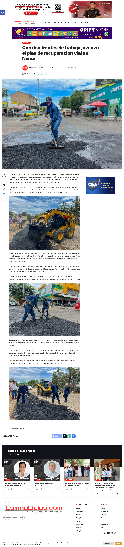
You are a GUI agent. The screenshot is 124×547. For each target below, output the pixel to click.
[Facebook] (102, 535)
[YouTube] (108, 535)
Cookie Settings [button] (108, 543)
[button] (2, 12)
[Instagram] (111, 535)
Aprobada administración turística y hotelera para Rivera (75, 488)
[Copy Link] (44, 74)
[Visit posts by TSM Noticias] (25, 68)
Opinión (8, 482)
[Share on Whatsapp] (39, 74)
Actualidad (26, 42)
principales (22, 430)
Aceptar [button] (118, 543)
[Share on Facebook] (31, 74)
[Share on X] (35, 74)
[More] (52, 74)
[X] (105, 535)
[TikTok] (114, 535)
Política (98, 482)
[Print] (48, 74)
